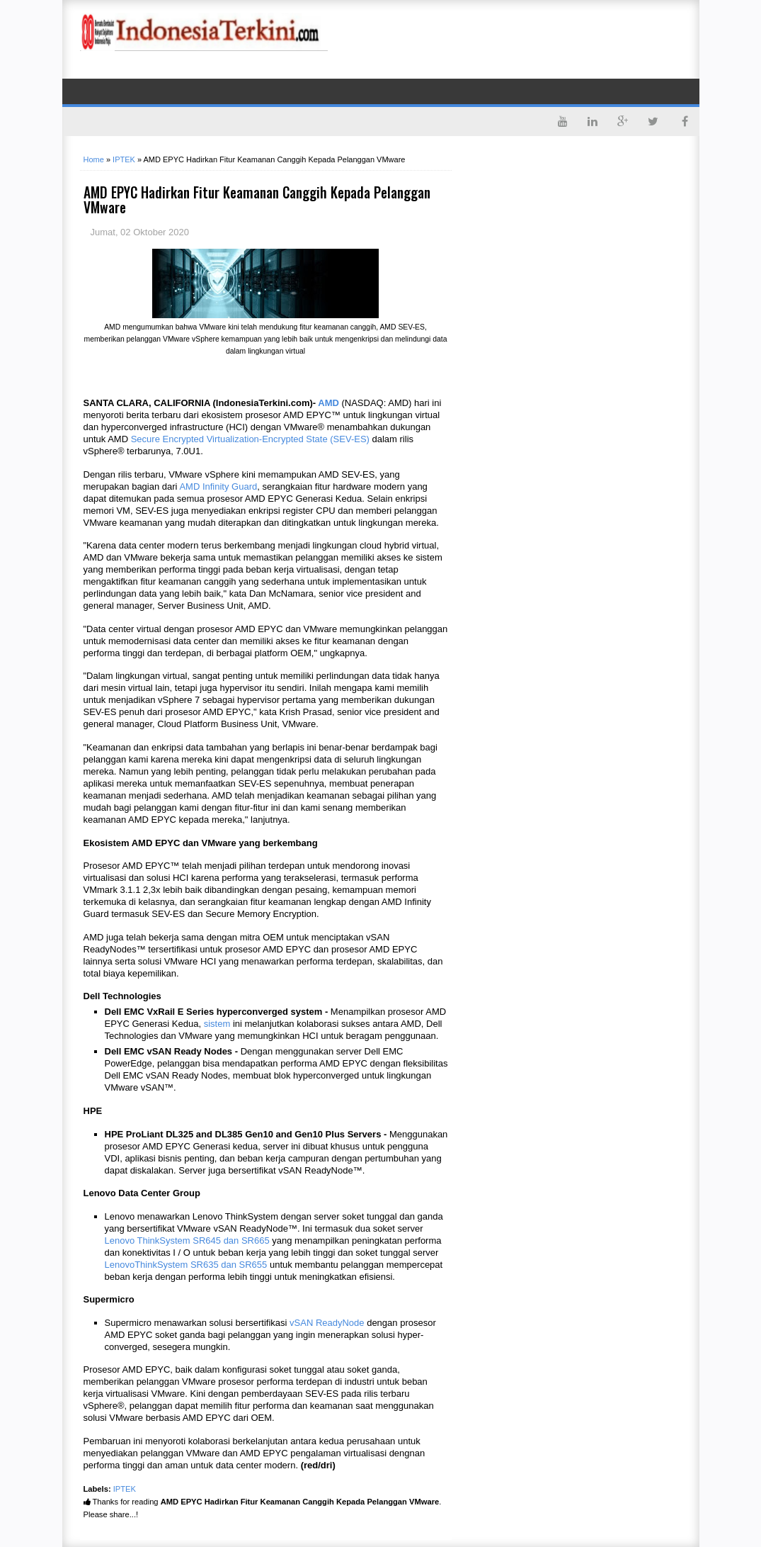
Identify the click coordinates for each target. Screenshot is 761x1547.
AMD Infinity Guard (218, 486)
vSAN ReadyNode (327, 1322)
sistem (217, 1023)
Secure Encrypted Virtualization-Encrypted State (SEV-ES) (250, 439)
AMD (328, 403)
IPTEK (124, 1489)
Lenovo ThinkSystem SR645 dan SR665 (187, 1240)
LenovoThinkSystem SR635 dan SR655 (186, 1264)
